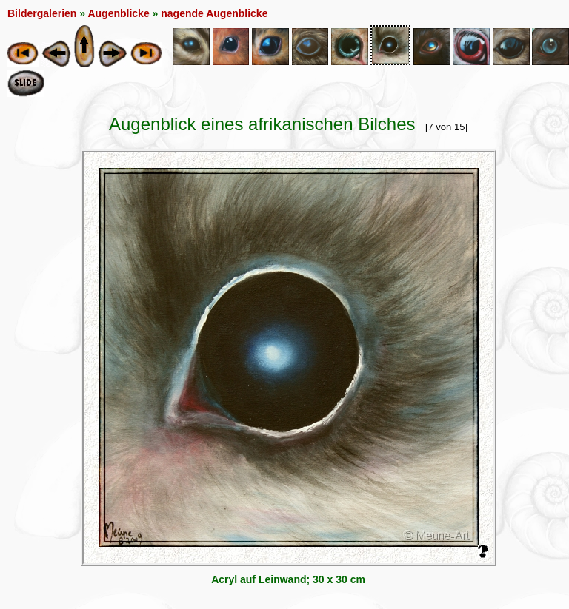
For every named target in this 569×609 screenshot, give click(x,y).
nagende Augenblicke (214, 13)
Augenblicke (118, 13)
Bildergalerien (41, 13)
